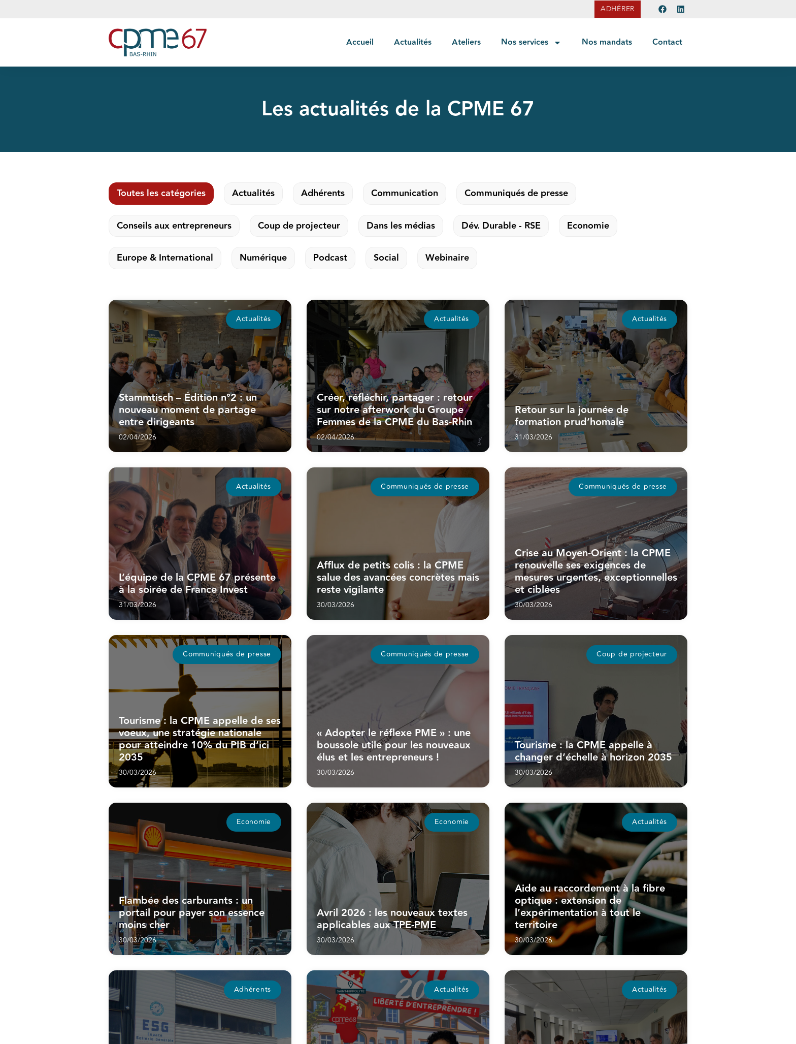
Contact (667, 42)
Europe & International (165, 257)
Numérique (263, 257)
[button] (253, 319)
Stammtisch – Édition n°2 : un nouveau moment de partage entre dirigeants (188, 410)
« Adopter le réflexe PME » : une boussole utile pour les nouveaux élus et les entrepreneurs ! (394, 745)
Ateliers (466, 42)
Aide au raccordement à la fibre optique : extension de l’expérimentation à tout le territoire (590, 906)
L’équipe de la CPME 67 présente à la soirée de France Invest (197, 584)
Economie (588, 225)
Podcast (330, 257)
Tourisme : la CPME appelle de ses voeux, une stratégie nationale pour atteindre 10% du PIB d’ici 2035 (200, 739)
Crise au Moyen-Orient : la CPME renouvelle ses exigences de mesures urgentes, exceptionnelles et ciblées (596, 571)
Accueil (360, 42)
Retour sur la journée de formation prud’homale (571, 416)
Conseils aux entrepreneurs (174, 225)
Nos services (531, 43)
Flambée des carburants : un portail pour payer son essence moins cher (191, 913)
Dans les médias (401, 225)
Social (386, 257)
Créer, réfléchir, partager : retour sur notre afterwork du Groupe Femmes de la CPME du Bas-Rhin (395, 410)
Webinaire (447, 257)
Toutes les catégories (161, 193)
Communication (404, 193)
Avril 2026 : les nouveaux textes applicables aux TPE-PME (392, 919)
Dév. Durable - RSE (501, 225)
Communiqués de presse (516, 193)
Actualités (413, 42)
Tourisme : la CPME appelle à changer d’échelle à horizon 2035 (593, 751)
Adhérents (323, 193)
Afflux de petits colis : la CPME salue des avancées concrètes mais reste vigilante (398, 577)
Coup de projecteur (299, 225)
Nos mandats (607, 42)
